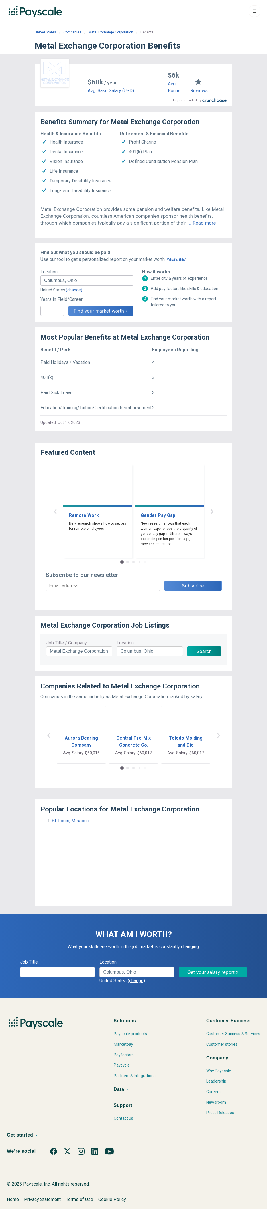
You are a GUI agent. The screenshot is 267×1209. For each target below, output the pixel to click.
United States (45, 32)
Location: (49, 272)
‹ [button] (55, 511)
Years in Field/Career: (61, 299)
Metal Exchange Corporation (111, 32)
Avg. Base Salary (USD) (111, 90)
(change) (74, 290)
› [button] (212, 511)
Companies (72, 32)
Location (125, 643)
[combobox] (87, 280)
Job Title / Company (66, 643)
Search (204, 651)
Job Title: (29, 962)
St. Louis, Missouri (70, 820)
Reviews (199, 90)
